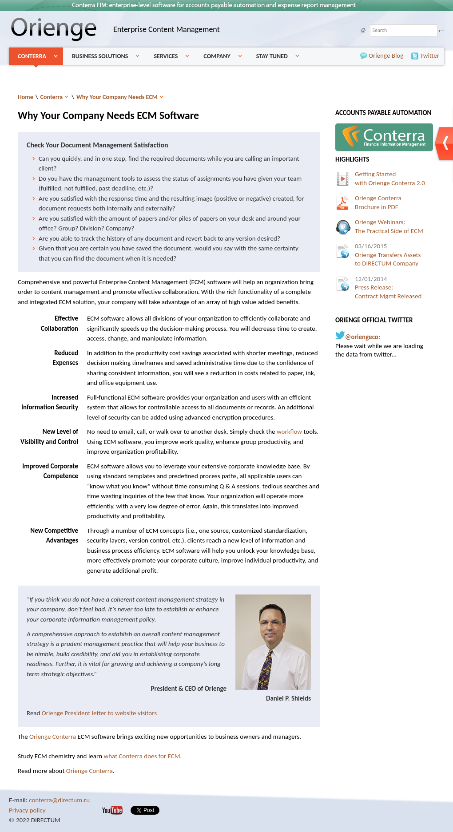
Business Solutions (100, 56)
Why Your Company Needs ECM (117, 97)
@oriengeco (361, 337)
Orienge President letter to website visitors (99, 713)
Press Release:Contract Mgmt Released (388, 287)
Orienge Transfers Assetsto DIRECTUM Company (388, 254)
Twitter (423, 55)
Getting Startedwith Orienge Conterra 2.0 (390, 178)
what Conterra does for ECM (141, 756)
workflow (289, 432)
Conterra (32, 56)
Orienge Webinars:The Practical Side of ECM (389, 226)
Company (216, 56)
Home (25, 97)
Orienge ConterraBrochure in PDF (378, 202)
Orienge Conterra (52, 737)
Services (166, 56)
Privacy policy (27, 810)
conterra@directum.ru (59, 800)
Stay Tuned (272, 56)
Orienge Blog (372, 55)
